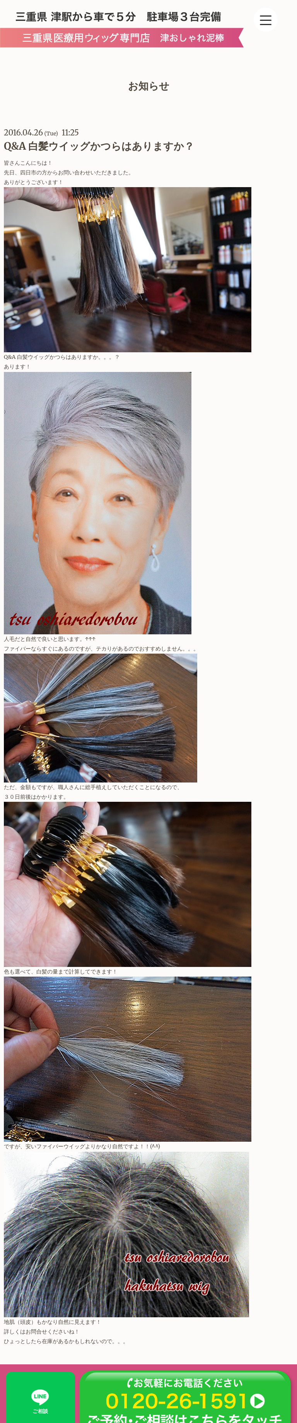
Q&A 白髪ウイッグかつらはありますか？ (99, 146)
